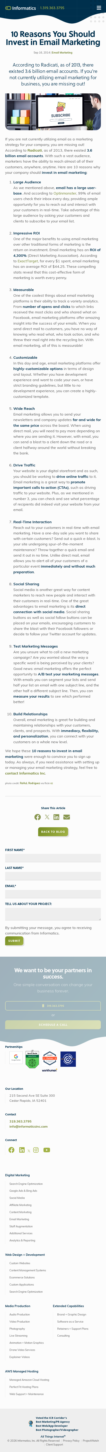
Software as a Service (70, 1322)
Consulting (63, 1336)
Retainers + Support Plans (72, 1329)
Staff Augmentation (21, 1226)
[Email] (66, 818)
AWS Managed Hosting (21, 1371)
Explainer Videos (19, 1357)
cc (51, 783)
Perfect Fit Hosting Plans (23, 1387)
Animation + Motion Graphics (26, 1343)
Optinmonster (65, 193)
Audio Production (19, 1314)
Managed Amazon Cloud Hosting (29, 1380)
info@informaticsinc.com (28, 1126)
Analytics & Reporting (22, 1240)
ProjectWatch (91, 1441)
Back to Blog (53, 831)
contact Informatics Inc (25, 773)
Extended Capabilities (68, 1306)
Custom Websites (19, 1263)
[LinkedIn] (56, 818)
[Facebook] (37, 818)
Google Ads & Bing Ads (23, 1191)
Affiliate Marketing (20, 1205)
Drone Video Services (22, 1350)
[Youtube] (46, 1150)
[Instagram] (36, 1150)
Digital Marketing (17, 1175)
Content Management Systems (27, 1270)
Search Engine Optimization (26, 1184)
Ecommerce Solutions (22, 1277)
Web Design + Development (25, 1255)
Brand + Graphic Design (71, 1314)
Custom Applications (21, 1284)
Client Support (54, 1444)
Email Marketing (62, 52)
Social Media (17, 1198)
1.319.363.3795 (52, 7)
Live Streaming (18, 1336)
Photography (17, 1329)
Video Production (19, 1322)
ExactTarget (28, 261)
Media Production (17, 1306)
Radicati (34, 150)
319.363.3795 (20, 1121)
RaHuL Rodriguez (30, 783)
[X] (47, 818)
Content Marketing (20, 1212)
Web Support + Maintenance (26, 1394)
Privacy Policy (71, 1441)
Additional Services (20, 1233)
